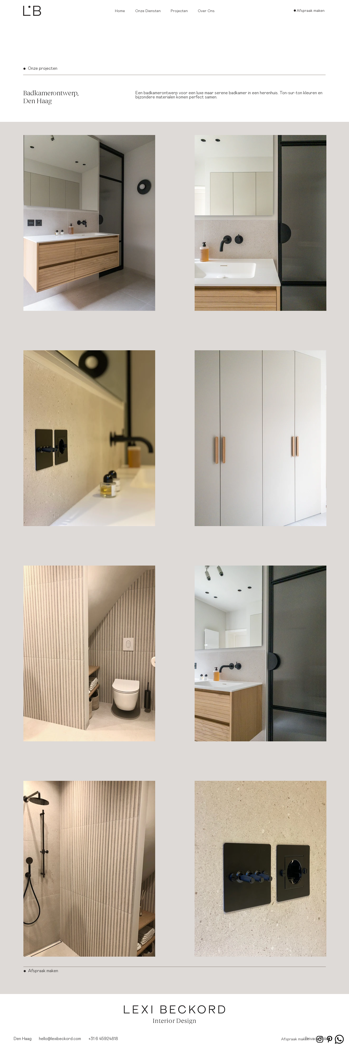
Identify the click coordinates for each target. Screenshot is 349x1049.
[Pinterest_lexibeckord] (329, 1039)
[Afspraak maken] (310, 11)
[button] (149, 11)
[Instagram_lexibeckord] (319, 1039)
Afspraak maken (43, 971)
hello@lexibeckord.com (60, 1039)
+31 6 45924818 (103, 1039)
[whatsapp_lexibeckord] (339, 1039)
